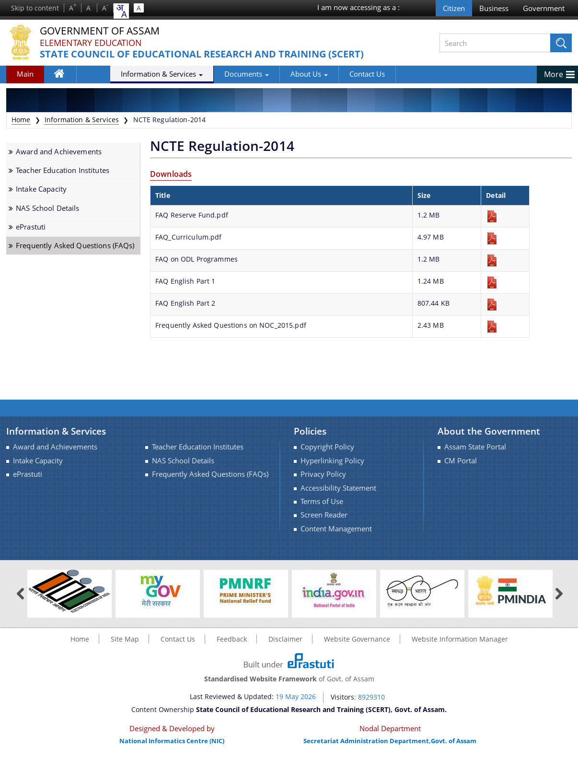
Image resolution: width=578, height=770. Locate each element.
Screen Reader (324, 515)
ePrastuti (31, 227)
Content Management (336, 529)
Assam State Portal (475, 447)
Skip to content (35, 7)
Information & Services (126, 74)
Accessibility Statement (338, 488)
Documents (210, 74)
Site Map (125, 639)
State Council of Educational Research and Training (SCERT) (202, 54)
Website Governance (357, 639)
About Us (273, 74)
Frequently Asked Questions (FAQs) (75, 246)
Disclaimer (285, 639)
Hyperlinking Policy (332, 461)
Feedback (232, 639)
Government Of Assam (102, 31)
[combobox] (121, 11)
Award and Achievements (59, 152)
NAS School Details (48, 208)
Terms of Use (322, 501)
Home (64, 75)
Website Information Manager (460, 639)
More (553, 74)
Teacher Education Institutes (62, 170)
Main (25, 74)
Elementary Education (91, 42)
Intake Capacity (41, 189)
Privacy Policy (323, 474)
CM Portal (460, 461)
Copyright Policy (327, 447)
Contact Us (331, 74)
